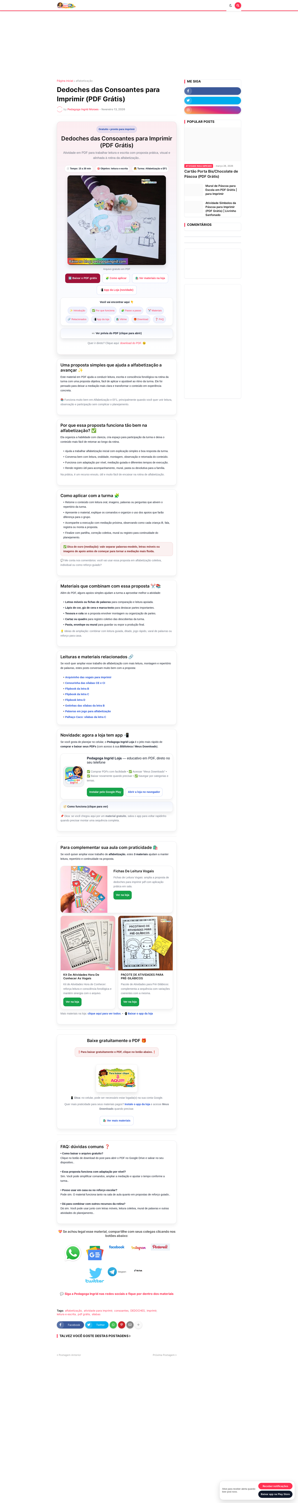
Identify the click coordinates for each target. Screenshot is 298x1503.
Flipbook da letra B (77, 688)
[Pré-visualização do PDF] (116, 333)
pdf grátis (84, 1314)
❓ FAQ (159, 319)
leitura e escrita (66, 1314)
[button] (231, 5)
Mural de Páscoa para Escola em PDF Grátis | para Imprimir (221, 190)
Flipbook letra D (75, 699)
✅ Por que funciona (103, 310)
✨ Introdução (77, 310)
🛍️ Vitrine (121, 319)
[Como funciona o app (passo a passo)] (116, 807)
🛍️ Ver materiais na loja (150, 278)
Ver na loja (122, 894)
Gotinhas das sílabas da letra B (85, 705)
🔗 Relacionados (77, 319)
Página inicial (65, 80)
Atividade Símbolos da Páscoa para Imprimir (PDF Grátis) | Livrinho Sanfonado (220, 209)
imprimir (151, 1310)
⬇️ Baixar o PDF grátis (82, 278)
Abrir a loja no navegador (144, 791)
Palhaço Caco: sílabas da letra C (85, 717)
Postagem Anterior (70, 1354)
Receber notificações (275, 1486)
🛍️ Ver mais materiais (116, 1120)
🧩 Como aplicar (116, 278)
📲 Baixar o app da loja (138, 1013)
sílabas (96, 1314)
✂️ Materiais (155, 310)
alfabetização (84, 80)
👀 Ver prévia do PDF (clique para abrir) (117, 333)
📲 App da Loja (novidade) (116, 289)
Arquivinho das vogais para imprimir (88, 677)
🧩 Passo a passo (131, 310)
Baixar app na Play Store (275, 1494)
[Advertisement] (149, 45)
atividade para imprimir (98, 1310)
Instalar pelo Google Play (105, 791)
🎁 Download (141, 319)
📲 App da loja (101, 319)
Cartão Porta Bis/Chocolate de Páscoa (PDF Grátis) (211, 174)
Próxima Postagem (164, 1354)
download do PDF (130, 343)
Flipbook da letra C (77, 694)
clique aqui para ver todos (104, 1013)
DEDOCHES (137, 1310)
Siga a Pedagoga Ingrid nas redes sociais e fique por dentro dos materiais (119, 1294)
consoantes (121, 1310)
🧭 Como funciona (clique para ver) (85, 806)
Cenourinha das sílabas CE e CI (85, 682)
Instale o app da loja (137, 1104)
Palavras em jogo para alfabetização (88, 711)
